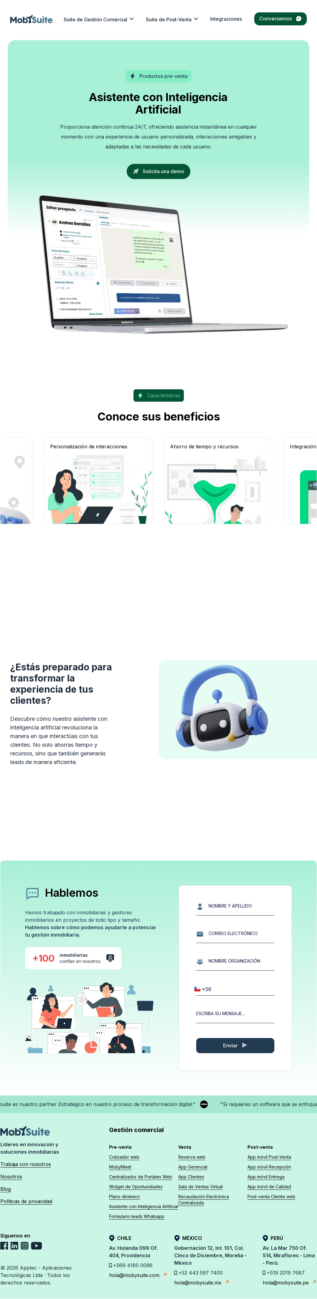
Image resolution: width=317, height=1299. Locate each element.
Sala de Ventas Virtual (200, 1186)
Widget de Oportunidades (136, 1186)
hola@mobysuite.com (135, 1274)
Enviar (235, 1045)
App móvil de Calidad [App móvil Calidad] (269, 1186)
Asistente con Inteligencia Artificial (143, 1206)
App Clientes (191, 1176)
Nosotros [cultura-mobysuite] (11, 1176)
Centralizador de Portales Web (140, 1176)
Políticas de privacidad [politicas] (26, 1201)
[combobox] (199, 989)
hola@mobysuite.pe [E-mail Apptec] (290, 1282)
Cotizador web (124, 1157)
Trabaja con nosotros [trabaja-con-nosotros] (25, 1164)
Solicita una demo (158, 171)
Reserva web (191, 1157)
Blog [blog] (5, 1189)
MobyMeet (120, 1166)
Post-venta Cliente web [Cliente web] (271, 1196)
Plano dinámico (124, 1196)
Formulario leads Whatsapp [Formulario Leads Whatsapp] (136, 1216)
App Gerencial (192, 1166)
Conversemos (280, 18)
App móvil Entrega (266, 1176)
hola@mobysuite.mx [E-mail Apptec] (202, 1282)
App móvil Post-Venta (269, 1157)
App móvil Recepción (269, 1166)
